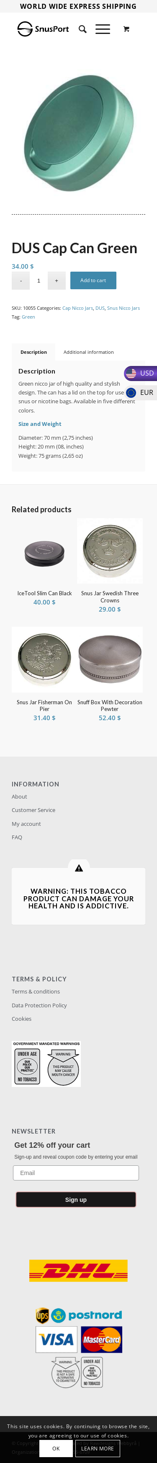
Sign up (76, 1199)
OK (55, 1448)
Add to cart (93, 280)
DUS (100, 308)
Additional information (89, 352)
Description (34, 352)
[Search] (78, 29)
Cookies (21, 1018)
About (19, 796)
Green (28, 317)
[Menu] (98, 29)
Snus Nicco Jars (123, 308)
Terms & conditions (36, 991)
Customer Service (33, 810)
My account (26, 823)
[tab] (33, 352)
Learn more (97, 1448)
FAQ (17, 837)
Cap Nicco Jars (77, 308)
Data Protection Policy (39, 1005)
